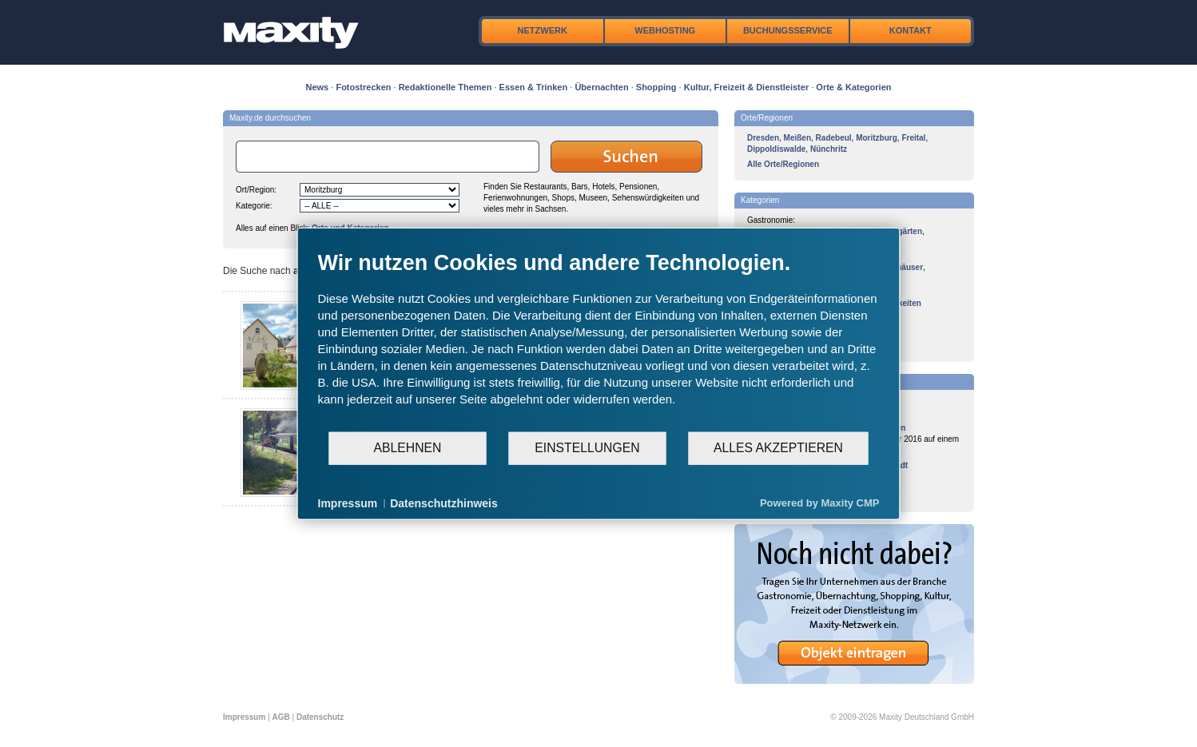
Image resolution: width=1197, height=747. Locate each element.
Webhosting (664, 30)
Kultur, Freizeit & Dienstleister (746, 87)
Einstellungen (587, 448)
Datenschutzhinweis (444, 502)
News (317, 87)
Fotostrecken (363, 87)
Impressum (244, 717)
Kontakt (910, 30)
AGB (281, 717)
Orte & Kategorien (853, 87)
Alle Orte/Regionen (783, 164)
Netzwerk (542, 30)
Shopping (656, 87)
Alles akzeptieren (778, 448)
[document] (599, 339)
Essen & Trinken (533, 87)
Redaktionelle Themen (445, 87)
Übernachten (601, 87)
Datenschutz (320, 717)
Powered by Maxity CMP (820, 503)
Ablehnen (408, 448)
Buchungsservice (788, 30)
